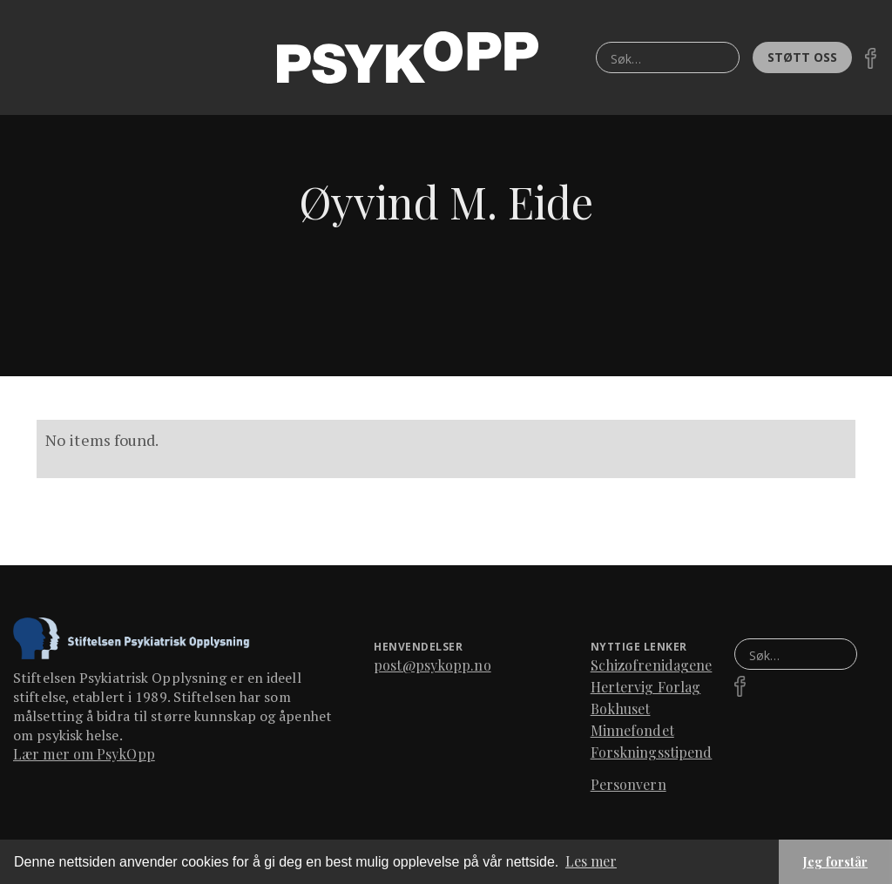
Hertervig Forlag (646, 687)
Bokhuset (621, 708)
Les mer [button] (591, 861)
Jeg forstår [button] (835, 861)
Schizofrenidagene (652, 665)
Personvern (628, 784)
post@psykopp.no (432, 665)
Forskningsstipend (652, 752)
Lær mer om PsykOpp (84, 754)
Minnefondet (632, 730)
